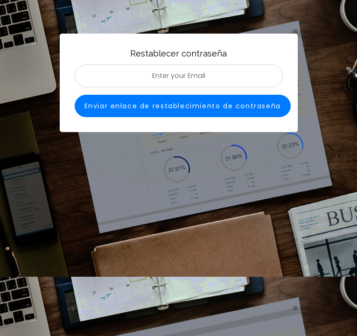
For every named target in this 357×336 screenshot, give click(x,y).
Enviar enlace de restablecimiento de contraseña (182, 106)
